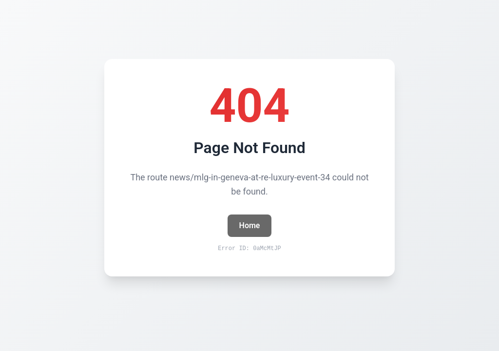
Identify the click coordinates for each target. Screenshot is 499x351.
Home (249, 225)
